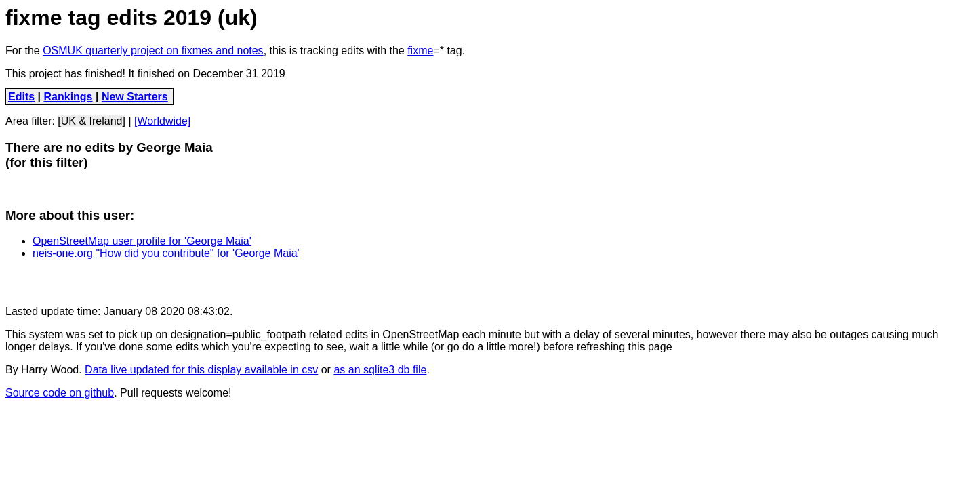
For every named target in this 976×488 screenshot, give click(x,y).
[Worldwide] (162, 121)
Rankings (68, 96)
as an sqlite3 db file (379, 369)
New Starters (135, 96)
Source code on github (59, 393)
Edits (21, 96)
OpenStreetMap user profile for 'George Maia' (142, 241)
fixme (420, 50)
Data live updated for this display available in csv (201, 369)
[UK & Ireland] (91, 121)
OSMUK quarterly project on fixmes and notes (153, 50)
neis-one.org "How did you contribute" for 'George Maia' (166, 253)
